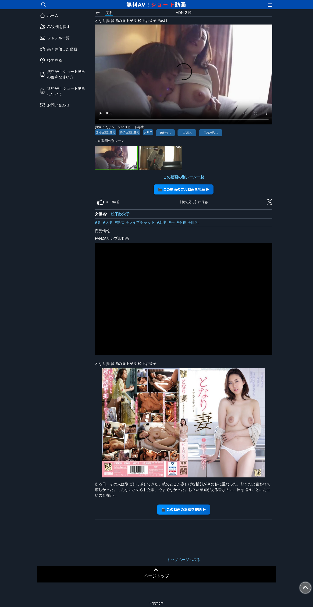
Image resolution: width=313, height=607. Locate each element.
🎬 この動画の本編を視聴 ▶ (183, 509)
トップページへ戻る (183, 559)
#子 (172, 222)
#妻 (98, 222)
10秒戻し (165, 133)
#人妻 (108, 222)
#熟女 (119, 222)
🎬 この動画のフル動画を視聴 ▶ (184, 189)
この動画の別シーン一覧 (183, 177)
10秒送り (187, 133)
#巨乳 (193, 222)
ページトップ (156, 576)
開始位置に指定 (105, 132)
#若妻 (162, 222)
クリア (148, 132)
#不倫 (181, 222)
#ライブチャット (140, 222)
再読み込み (211, 133)
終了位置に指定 (129, 132)
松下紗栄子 (120, 213)
